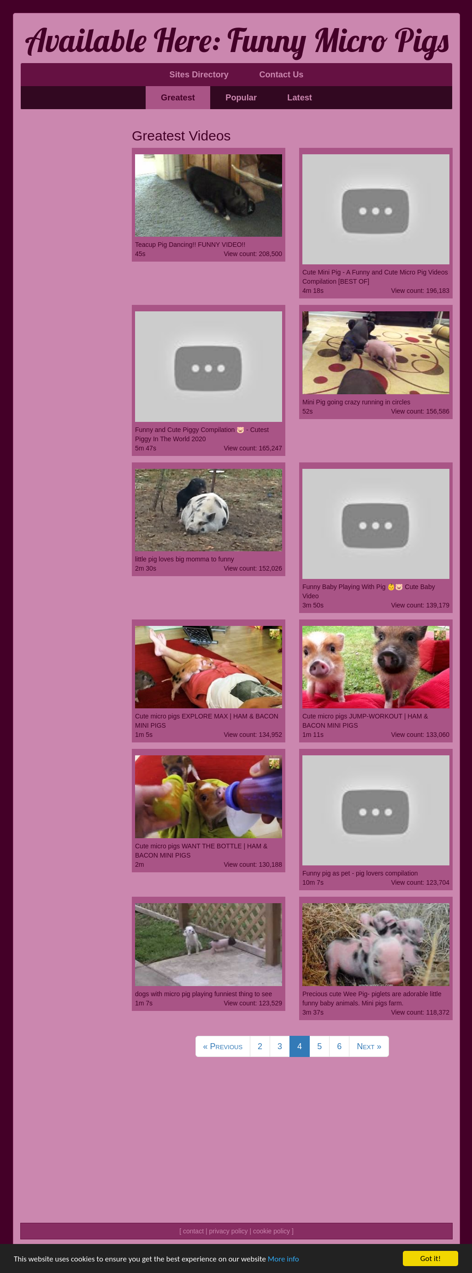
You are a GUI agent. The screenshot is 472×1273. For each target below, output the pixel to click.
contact (193, 1231)
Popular (241, 97)
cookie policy (271, 1231)
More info (283, 1259)
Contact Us (281, 74)
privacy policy (228, 1231)
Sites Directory (199, 74)
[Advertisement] (69, 257)
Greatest (178, 97)
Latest (299, 97)
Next (369, 1046)
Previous (223, 1046)
